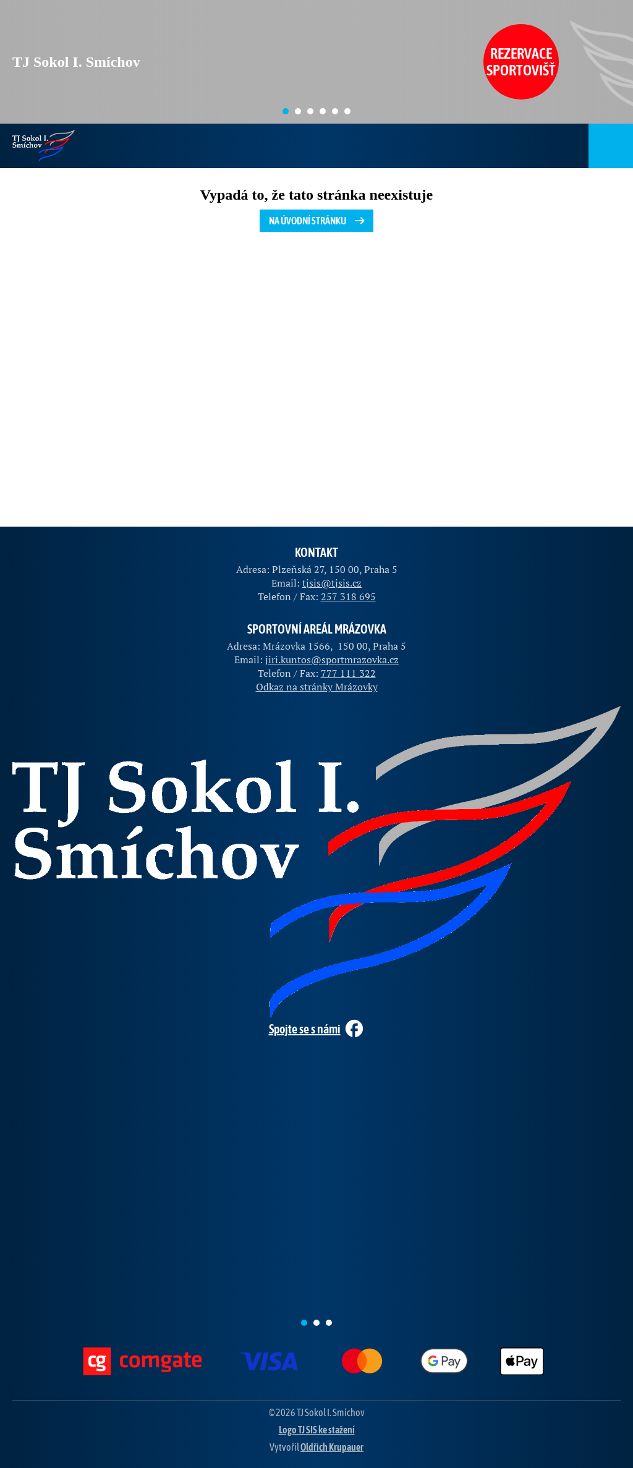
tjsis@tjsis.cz (332, 583)
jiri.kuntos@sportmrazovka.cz (332, 659)
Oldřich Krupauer (331, 1447)
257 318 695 (348, 596)
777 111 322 (348, 673)
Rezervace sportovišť (521, 61)
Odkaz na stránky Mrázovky (317, 687)
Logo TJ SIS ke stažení (317, 1429)
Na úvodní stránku (318, 220)
